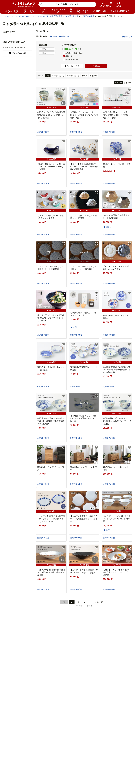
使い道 (83, 11)
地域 (29, 11)
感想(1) (108, 227)
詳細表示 (127, 83)
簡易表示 (118, 83)
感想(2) (75, 327)
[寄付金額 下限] (46, 49)
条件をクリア (127, 37)
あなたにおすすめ (58, 10)
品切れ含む (64, 36)
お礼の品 (12, 11)
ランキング (43, 10)
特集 (71, 10)
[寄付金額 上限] (46, 53)
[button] (80, 49)
